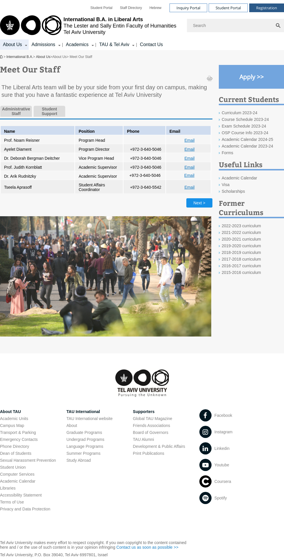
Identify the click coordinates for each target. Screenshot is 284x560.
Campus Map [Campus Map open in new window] (12, 425)
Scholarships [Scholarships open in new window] (233, 191)
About (71, 425)
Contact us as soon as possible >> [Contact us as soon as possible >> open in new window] (147, 547)
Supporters (144, 411)
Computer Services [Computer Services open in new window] (17, 474)
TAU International (83, 411)
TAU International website (89, 418)
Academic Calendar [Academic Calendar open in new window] (239, 178)
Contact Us (151, 44)
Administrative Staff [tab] (16, 111)
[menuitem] (101, 8)
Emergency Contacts (19, 439)
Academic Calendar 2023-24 (247, 146)
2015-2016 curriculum (241, 272)
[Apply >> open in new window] (251, 77)
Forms (227, 152)
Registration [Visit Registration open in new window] (266, 7)
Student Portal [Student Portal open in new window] (101, 8)
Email (189, 140)
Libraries (8, 488)
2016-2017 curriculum (241, 265)
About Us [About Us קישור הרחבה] (12, 44)
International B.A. (2, 56)
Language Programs (84, 446)
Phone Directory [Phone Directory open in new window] (14, 446)
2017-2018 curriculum (241, 259)
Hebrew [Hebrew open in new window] (155, 8)
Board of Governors (150, 432)
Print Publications (148, 453)
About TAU (10, 411)
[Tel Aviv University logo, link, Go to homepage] (88, 26)
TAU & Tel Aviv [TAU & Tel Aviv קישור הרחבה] (114, 44)
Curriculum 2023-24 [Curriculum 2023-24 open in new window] (239, 112)
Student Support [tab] (49, 111)
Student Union (13, 467)
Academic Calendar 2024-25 (247, 139)
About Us (43, 57)
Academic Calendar (17, 481)
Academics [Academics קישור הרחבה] (77, 44)
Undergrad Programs (85, 439)
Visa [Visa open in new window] (226, 184)
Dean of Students (15, 453)
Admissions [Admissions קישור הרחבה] (43, 44)
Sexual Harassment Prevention (28, 460)
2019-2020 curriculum (241, 245)
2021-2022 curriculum (241, 232)
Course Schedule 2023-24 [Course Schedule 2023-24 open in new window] (245, 119)
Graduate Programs (84, 432)
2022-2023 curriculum (241, 225)
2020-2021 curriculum (241, 239)
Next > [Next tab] (199, 203)
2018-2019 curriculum (241, 252)
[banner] (142, 25)
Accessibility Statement (21, 495)
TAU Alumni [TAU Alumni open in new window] (143, 439)
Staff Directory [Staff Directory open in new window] (131, 8)
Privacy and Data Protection (25, 509)
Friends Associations (151, 425)
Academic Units (14, 418)
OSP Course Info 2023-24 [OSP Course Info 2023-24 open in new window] (245, 132)
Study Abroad (78, 460)
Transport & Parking (18, 432)
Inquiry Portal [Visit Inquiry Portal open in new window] (188, 7)
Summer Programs (83, 453)
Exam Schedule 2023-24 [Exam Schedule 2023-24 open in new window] (244, 126)
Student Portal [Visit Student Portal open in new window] (228, 7)
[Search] (235, 25)
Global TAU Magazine (152, 418)
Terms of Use (12, 502)
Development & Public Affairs (159, 446)
